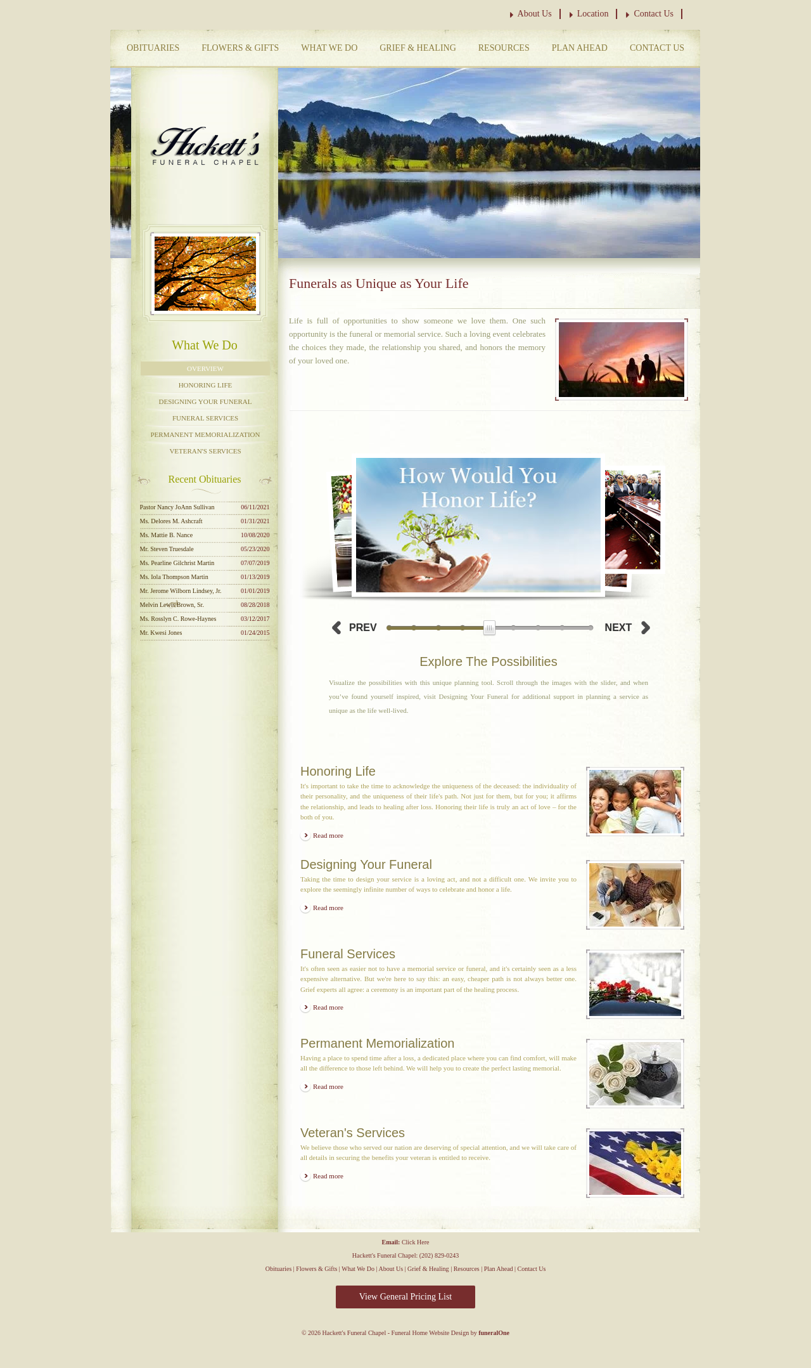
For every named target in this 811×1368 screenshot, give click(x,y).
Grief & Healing (418, 48)
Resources (504, 48)
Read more (328, 835)
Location (593, 13)
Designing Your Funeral (205, 401)
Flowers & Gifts (240, 48)
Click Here (416, 1242)
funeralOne (493, 1332)
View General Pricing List (405, 1296)
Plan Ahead (580, 48)
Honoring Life (206, 385)
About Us (535, 13)
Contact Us (654, 13)
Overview (205, 368)
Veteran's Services (205, 451)
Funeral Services (205, 418)
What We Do (329, 48)
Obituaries (153, 48)
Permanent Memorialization (205, 434)
